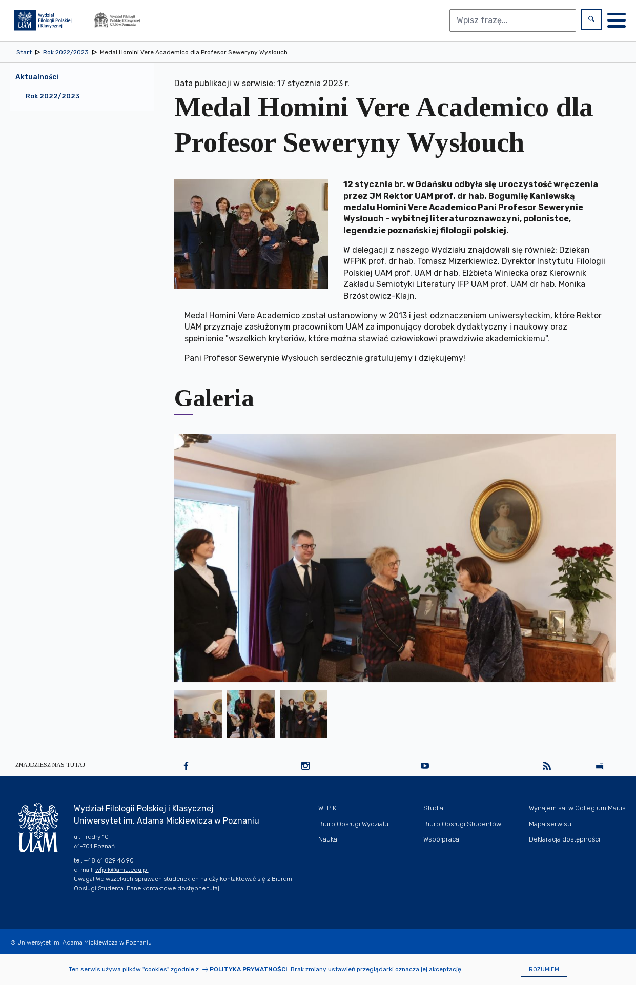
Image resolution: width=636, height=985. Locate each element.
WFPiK (327, 808)
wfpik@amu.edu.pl (122, 869)
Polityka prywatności (249, 969)
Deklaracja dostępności (564, 839)
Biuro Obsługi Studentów (462, 824)
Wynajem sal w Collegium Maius (577, 808)
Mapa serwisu (550, 824)
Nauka (327, 839)
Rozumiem (544, 969)
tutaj (213, 888)
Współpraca (441, 839)
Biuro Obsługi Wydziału (353, 824)
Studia (433, 808)
